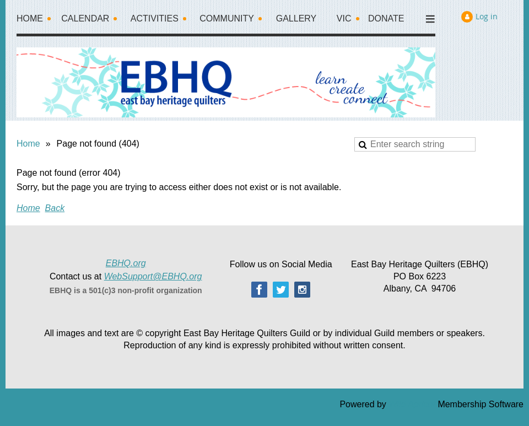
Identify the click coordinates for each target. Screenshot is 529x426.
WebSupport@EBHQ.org (153, 276)
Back (55, 208)
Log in (487, 16)
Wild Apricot (411, 404)
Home (28, 143)
